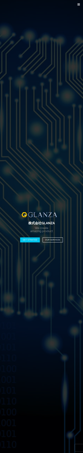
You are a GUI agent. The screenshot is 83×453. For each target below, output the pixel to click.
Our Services (52, 240)
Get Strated (30, 240)
